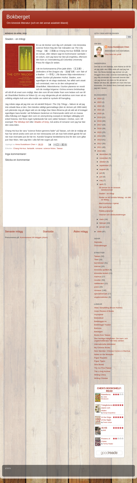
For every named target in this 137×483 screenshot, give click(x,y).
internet (97, 266)
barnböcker (99, 263)
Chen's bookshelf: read (109, 389)
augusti (102, 169)
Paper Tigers (99, 361)
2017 (99, 125)
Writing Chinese (101, 378)
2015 (99, 132)
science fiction (50, 148)
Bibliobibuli (98, 318)
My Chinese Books (102, 348)
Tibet (96, 259)
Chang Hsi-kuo (19, 148)
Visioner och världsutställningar (112, 215)
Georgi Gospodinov (109, 413)
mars (101, 219)
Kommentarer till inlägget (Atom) (34, 237)
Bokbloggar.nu (100, 321)
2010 (99, 151)
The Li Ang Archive (102, 371)
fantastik (30, 148)
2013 (99, 140)
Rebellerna (105, 394)
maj (101, 180)
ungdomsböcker (101, 297)
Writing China (100, 375)
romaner (39, 148)
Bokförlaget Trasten (102, 325)
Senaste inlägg (14, 231)
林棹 (104, 430)
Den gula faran (105, 207)
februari (103, 223)
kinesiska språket (101, 270)
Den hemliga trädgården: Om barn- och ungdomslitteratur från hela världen (111, 339)
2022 (99, 106)
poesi (96, 287)
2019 (99, 117)
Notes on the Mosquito (103, 354)
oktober (102, 162)
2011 (99, 147)
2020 (99, 113)
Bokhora (97, 328)
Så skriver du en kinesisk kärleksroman (109, 189)
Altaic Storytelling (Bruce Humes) (108, 308)
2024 (99, 98)
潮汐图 (104, 428)
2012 (99, 143)
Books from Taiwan (102, 335)
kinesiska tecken (101, 273)
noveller (97, 280)
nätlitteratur (99, 283)
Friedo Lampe (107, 422)
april (101, 184)
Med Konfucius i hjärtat (109, 203)
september (104, 165)
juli (100, 173)
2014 (99, 136)
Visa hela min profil (113, 54)
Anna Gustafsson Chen (118, 47)
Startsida (48, 231)
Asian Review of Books (104, 311)
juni (101, 177)
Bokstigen (98, 332)
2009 (99, 232)
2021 (99, 110)
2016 (99, 128)
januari (102, 227)
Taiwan (60, 148)
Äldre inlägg (80, 231)
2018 (99, 121)
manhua (97, 277)
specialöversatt (100, 294)
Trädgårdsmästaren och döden (107, 408)
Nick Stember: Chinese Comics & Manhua (112, 351)
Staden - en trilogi (106, 193)
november (104, 158)
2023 (99, 102)
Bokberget (18, 17)
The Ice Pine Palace (102, 368)
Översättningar (100, 245)
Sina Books (99, 364)
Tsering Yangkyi (108, 444)
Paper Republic (100, 358)
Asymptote (98, 314)
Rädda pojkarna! (106, 211)
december (104, 154)
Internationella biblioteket (104, 344)
